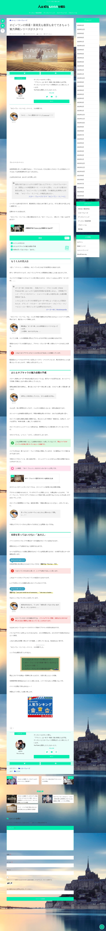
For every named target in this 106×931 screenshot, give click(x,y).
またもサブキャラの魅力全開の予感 (24, 246)
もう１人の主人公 (19, 243)
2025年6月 (80, 37)
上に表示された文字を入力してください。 (20, 889)
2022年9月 (80, 127)
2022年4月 (80, 147)
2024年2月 (80, 70)
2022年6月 (80, 139)
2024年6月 (80, 54)
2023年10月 (81, 78)
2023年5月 (80, 94)
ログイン (80, 242)
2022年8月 (80, 131)
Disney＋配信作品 (84, 209)
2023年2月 (80, 106)
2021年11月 (81, 167)
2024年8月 (80, 50)
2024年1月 (80, 74)
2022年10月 (81, 123)
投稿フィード (81, 246)
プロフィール (73, 13)
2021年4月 (80, 196)
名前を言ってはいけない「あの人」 (24, 249)
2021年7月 (80, 183)
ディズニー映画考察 (35, 13)
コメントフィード (82, 250)
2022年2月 (80, 155)
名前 (9, 854)
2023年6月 (80, 90)
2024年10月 (81, 45)
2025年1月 (80, 41)
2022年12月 (81, 114)
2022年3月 (80, 151)
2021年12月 (81, 163)
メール (10, 862)
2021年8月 (80, 179)
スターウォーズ (62, 13)
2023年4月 (80, 98)
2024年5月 (80, 58)
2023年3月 (80, 102)
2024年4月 (80, 62)
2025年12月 (81, 29)
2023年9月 (80, 82)
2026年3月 (80, 25)
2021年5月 (80, 192)
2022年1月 (80, 159)
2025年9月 (80, 33)
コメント (12, 828)
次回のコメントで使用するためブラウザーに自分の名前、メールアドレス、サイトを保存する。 (30, 879)
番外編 (80, 229)
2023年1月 (80, 110)
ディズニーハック (49, 13)
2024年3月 (80, 66)
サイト (9, 870)
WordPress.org (82, 254)
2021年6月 (80, 188)
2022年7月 (80, 135)
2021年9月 (80, 175)
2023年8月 (80, 86)
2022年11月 (81, 119)
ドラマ (18, 771)
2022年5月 (80, 143)
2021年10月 (81, 171)
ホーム (13, 20)
